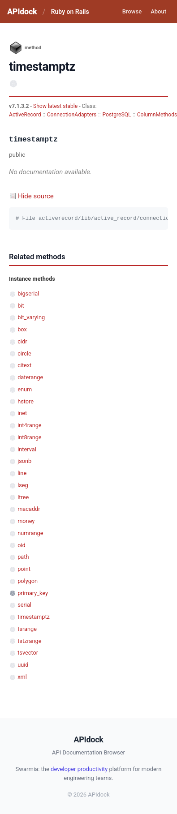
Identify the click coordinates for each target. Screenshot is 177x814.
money (26, 521)
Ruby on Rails (70, 11)
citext (24, 365)
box (22, 329)
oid (21, 545)
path (23, 556)
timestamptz (33, 616)
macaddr (28, 509)
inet (22, 413)
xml (22, 676)
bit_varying (31, 317)
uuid (22, 664)
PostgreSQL (116, 114)
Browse (132, 11)
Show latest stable (56, 106)
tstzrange (29, 641)
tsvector (27, 652)
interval (26, 449)
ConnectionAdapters (72, 114)
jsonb (24, 461)
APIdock (22, 11)
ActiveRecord (25, 114)
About (158, 11)
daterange (30, 377)
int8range (29, 437)
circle (24, 353)
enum (24, 389)
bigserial (28, 293)
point (23, 569)
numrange (30, 533)
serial (24, 604)
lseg (22, 485)
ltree (23, 497)
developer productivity (79, 769)
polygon (27, 581)
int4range (29, 425)
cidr (22, 341)
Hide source (36, 196)
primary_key (32, 593)
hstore (25, 401)
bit (20, 305)
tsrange (27, 628)
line (21, 473)
